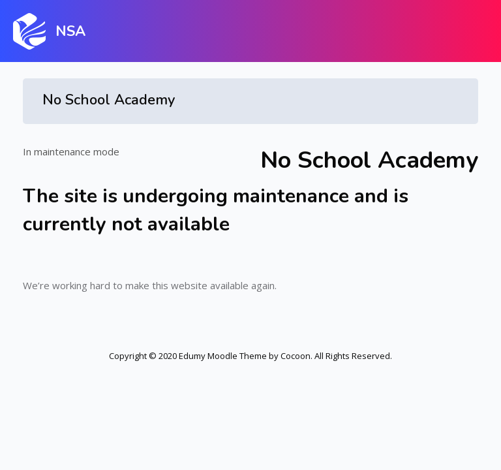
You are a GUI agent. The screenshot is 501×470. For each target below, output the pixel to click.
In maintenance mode (71, 151)
